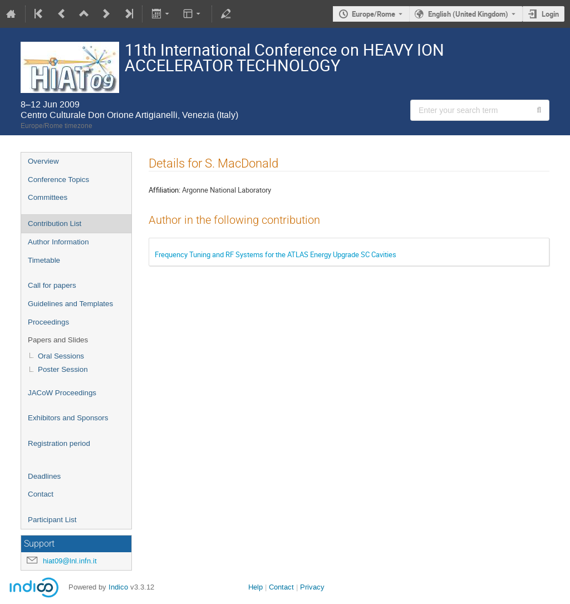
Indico (118, 587)
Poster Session (63, 369)
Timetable (44, 260)
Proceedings (48, 322)
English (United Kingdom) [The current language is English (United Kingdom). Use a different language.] (468, 14)
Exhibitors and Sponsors (68, 418)
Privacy (312, 587)
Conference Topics (58, 179)
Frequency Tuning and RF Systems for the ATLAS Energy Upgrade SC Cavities (275, 254)
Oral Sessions (61, 356)
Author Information (58, 242)
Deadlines (44, 476)
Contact (40, 494)
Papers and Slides (58, 340)
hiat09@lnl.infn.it (70, 561)
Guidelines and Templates (70, 303)
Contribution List (54, 223)
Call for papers (52, 285)
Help (255, 587)
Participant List (52, 519)
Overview (43, 161)
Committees (47, 197)
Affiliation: (164, 190)
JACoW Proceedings (62, 393)
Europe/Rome (373, 14)
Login (550, 14)
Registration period (59, 443)
